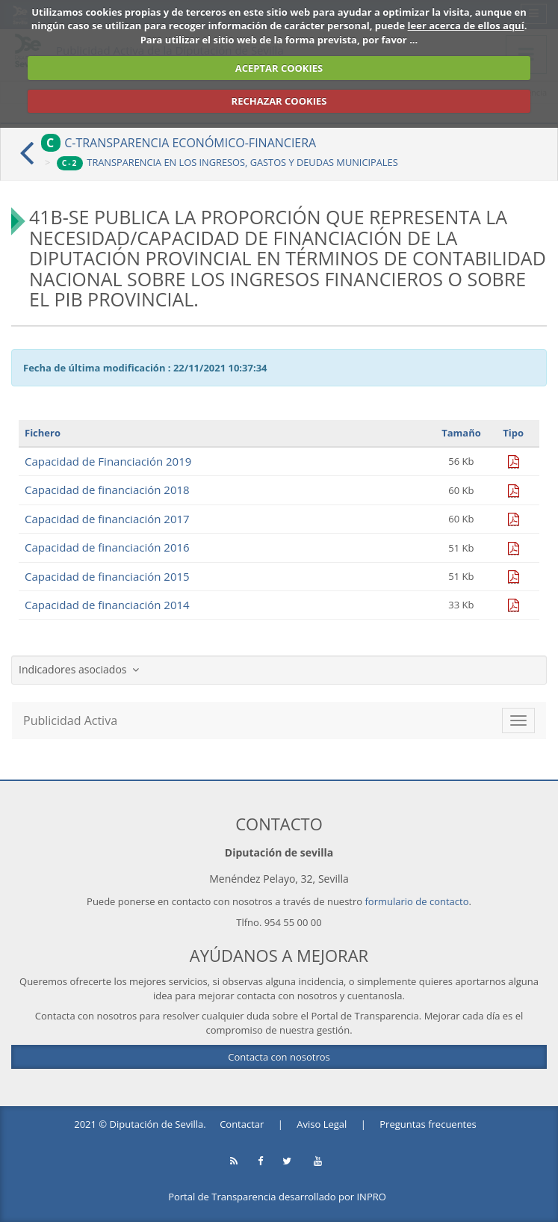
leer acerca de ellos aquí (466, 25)
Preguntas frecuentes (427, 1124)
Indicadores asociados (79, 669)
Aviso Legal (322, 1124)
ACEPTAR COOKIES (279, 68)
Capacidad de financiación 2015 (107, 576)
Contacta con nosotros (278, 1057)
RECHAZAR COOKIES (279, 101)
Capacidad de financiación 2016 (107, 547)
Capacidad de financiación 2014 (107, 604)
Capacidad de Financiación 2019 (108, 461)
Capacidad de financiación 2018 (107, 489)
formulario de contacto (417, 901)
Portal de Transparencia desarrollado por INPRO (277, 1196)
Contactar (242, 1124)
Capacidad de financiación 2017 (107, 518)
